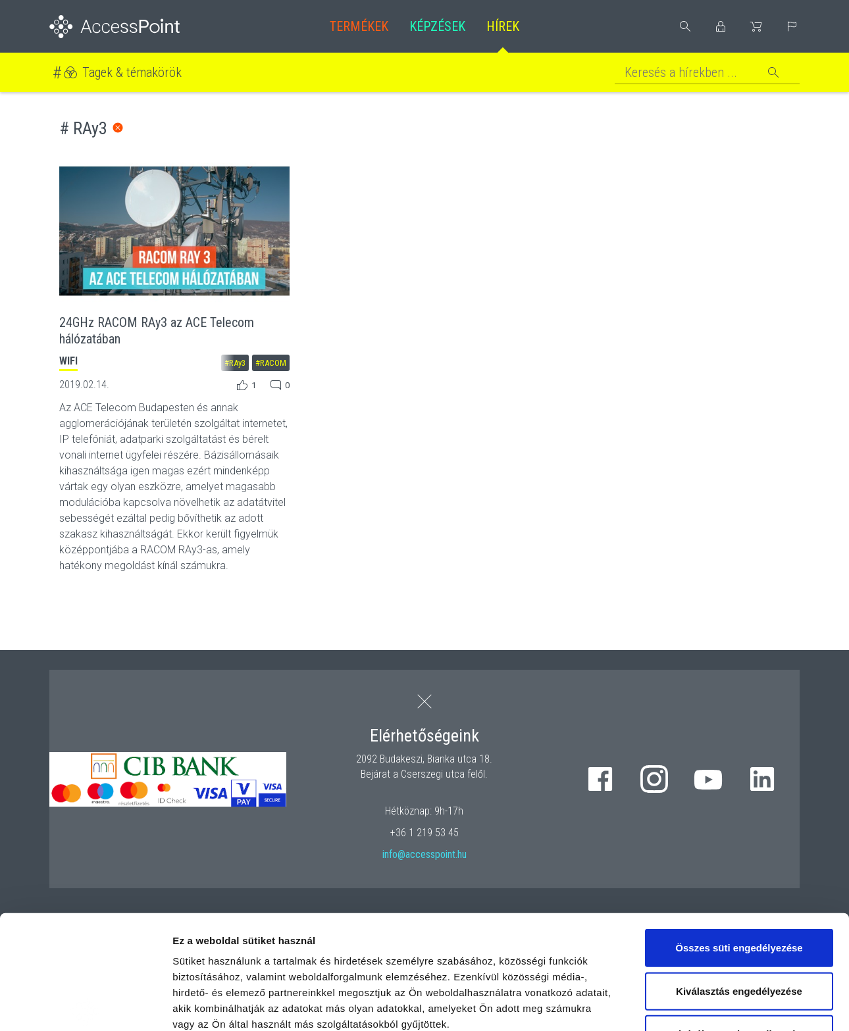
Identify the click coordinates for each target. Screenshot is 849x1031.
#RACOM (270, 363)
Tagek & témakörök (132, 72)
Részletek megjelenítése (748, 1005)
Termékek (359, 26)
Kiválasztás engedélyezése (739, 872)
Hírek (502, 26)
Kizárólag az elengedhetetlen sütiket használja (739, 924)
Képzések (437, 26)
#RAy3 (234, 363)
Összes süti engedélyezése (738, 830)
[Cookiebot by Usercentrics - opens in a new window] (85, 1005)
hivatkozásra (402, 937)
